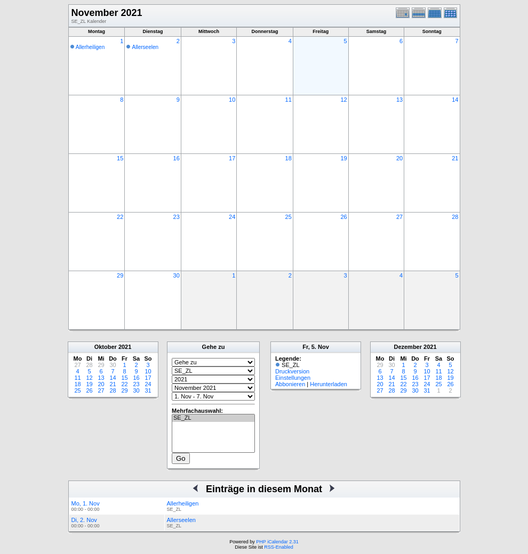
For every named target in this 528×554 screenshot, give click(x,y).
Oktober (105, 347)
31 (148, 390)
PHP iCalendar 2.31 (277, 541)
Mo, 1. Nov (85, 503)
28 (455, 217)
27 (399, 217)
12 (343, 99)
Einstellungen (292, 377)
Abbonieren (290, 384)
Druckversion (292, 371)
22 (120, 217)
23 (176, 217)
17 (232, 158)
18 (288, 158)
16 (176, 158)
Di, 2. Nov (84, 520)
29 (120, 275)
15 (120, 158)
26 (343, 217)
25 (288, 217)
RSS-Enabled (278, 547)
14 (455, 99)
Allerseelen (145, 47)
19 (343, 158)
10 (232, 99)
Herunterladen (328, 384)
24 (232, 217)
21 (455, 158)
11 (288, 99)
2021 (124, 347)
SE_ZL (213, 418)
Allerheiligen (90, 47)
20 (399, 158)
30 (176, 275)
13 (399, 99)
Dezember (408, 347)
